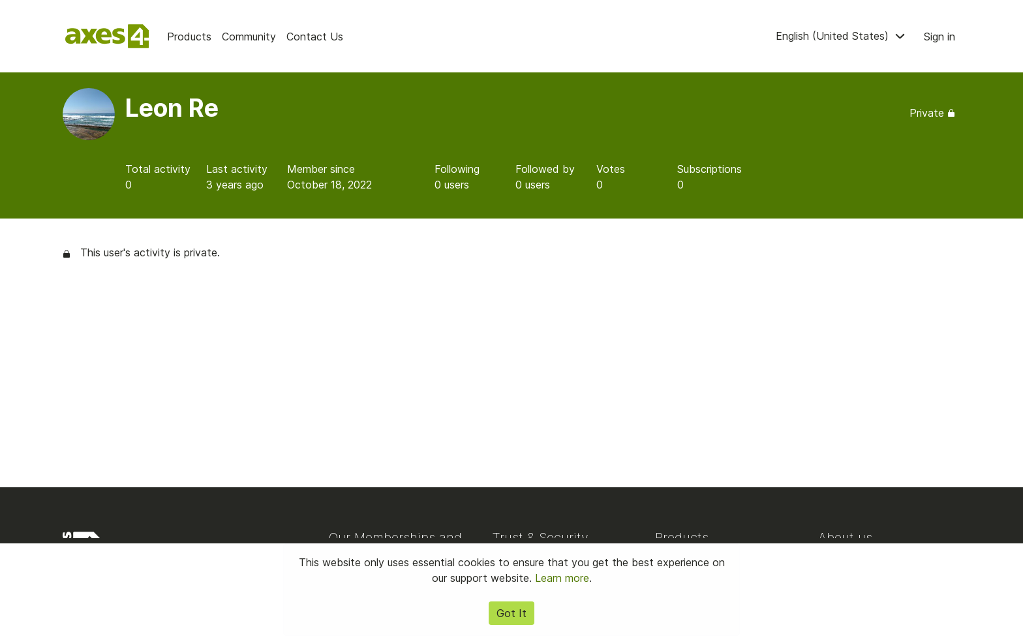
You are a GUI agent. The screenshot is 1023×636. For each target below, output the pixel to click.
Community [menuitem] (249, 36)
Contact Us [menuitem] (314, 36)
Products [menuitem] (189, 36)
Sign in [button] (939, 36)
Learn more (562, 577)
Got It (511, 613)
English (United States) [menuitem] (842, 36)
